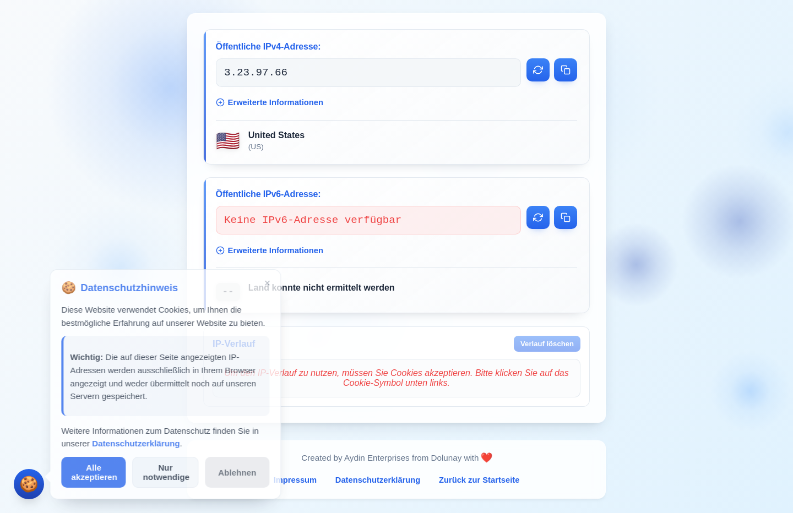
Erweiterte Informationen (269, 103)
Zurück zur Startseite (479, 481)
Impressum (295, 481)
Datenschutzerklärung (378, 481)
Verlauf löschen (547, 345)
